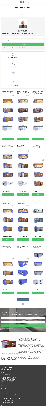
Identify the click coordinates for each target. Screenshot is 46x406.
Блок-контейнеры (8, 374)
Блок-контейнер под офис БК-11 (22, 228)
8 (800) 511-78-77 (7, 354)
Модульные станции (8, 382)
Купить (7, 120)
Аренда (5, 392)
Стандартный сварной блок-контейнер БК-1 (7, 73)
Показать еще (23, 281)
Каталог (3, 370)
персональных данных (21, 47)
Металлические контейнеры (11, 376)
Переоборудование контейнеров (12, 380)
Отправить (23, 44)
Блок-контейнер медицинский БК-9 (37, 183)
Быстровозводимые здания (10, 384)
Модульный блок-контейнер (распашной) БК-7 (6, 183)
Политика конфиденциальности (29, 403)
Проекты (3, 395)
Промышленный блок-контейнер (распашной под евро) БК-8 (23, 183)
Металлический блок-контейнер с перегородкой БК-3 (38, 74)
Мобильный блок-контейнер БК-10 (6, 228)
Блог (2, 397)
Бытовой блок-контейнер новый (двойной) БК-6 (36, 128)
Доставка (5, 390)
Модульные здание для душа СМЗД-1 (37, 228)
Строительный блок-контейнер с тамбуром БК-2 (23, 74)
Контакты (4, 399)
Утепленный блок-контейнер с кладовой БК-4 (7, 128)
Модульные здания (8, 378)
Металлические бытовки (10, 372)
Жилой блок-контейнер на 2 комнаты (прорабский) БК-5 (22, 129)
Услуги (3, 387)
